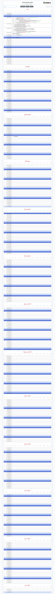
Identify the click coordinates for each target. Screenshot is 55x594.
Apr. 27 (37, 68)
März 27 (33, 68)
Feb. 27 (29, 68)
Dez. (21, 68)
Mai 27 (40, 68)
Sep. (12, 68)
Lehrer (31, 6)
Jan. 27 (25, 68)
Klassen (27, 6)
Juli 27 (48, 68)
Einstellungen (48, 6)
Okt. (15, 68)
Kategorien (22, 6)
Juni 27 (44, 68)
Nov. (18, 68)
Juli (6, 68)
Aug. (9, 68)
